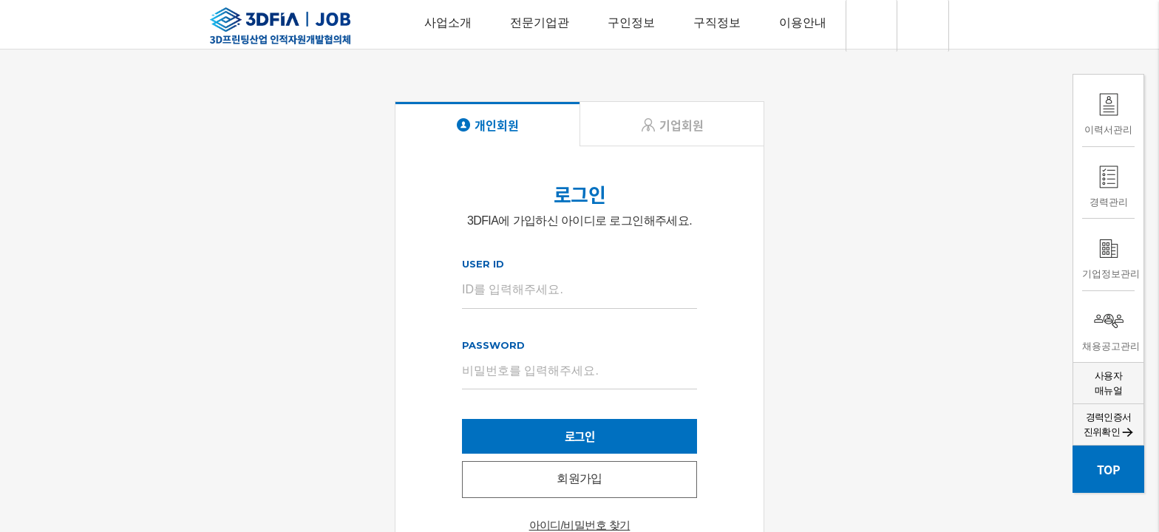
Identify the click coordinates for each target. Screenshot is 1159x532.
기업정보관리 (1108, 254)
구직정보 (717, 23)
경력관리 (1109, 183)
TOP (1108, 469)
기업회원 (681, 127)
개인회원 (497, 127)
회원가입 (579, 483)
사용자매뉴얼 (1108, 383)
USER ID (483, 266)
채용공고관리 (1108, 327)
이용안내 (802, 23)
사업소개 (448, 23)
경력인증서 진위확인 (1109, 424)
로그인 (579, 440)
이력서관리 (1108, 110)
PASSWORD (493, 347)
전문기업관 (539, 23)
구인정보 (631, 23)
